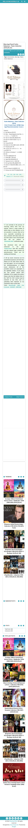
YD (11, 174)
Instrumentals (10, 57)
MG (20, 174)
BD (17, 174)
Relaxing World (13, 821)
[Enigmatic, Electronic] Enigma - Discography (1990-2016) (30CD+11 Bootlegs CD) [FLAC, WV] (14, 551)
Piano (21, 57)
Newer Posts (8, 397)
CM (14, 174)
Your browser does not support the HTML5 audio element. (14, 180)
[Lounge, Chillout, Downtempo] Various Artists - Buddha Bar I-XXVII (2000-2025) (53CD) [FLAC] (14, 500)
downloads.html (9, 241)
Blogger (14, 826)
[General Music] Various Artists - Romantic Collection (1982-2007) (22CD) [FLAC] (14, 710)
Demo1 (8, 176)
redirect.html (8, 248)
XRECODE (18, 287)
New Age (17, 57)
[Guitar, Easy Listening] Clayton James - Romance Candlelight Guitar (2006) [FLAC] (14, 784)
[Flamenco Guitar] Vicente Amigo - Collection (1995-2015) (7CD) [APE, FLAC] (14, 526)
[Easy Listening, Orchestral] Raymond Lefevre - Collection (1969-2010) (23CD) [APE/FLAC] (14, 684)
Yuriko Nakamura (8, 58)
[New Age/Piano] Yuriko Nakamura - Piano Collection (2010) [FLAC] (12, 46)
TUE (10, 50)
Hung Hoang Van (14, 825)
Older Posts (20, 397)
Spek (18, 285)
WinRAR (12, 287)
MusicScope (12, 285)
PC (8, 174)
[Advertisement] (14, 28)
